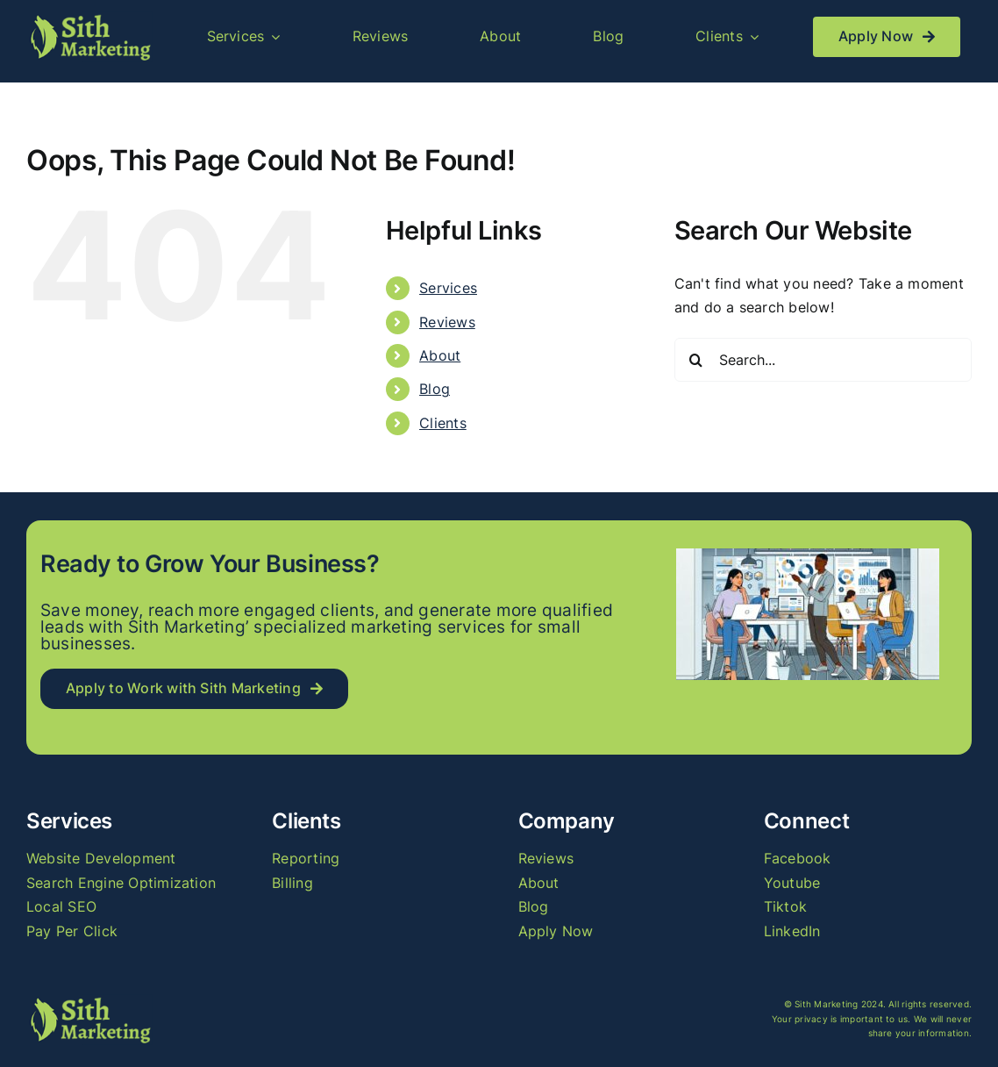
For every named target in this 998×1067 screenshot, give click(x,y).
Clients (443, 423)
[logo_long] (89, 18)
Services (448, 288)
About (439, 355)
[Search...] (823, 360)
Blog (434, 388)
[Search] (696, 360)
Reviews (447, 322)
